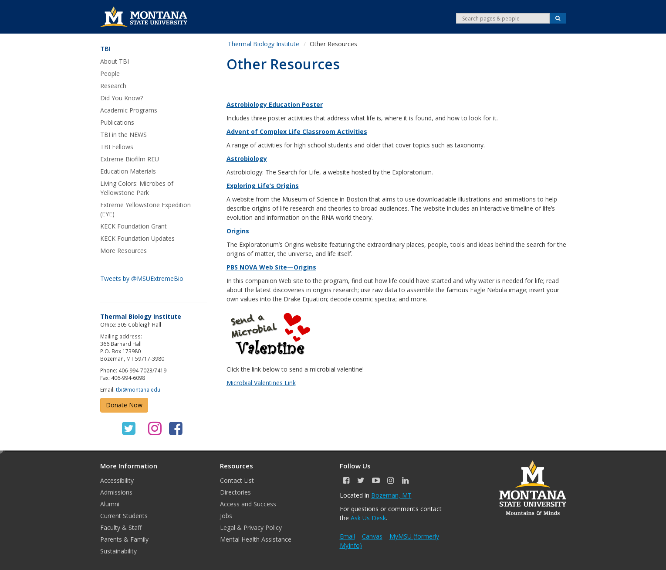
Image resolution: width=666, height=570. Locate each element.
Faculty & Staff (121, 527)
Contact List (237, 480)
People (110, 73)
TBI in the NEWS (123, 134)
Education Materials (128, 171)
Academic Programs (128, 110)
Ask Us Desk (368, 518)
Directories (235, 492)
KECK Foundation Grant (133, 226)
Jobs (226, 516)
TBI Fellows (116, 147)
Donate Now (124, 405)
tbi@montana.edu (138, 389)
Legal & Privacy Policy (251, 527)
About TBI (114, 61)
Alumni (109, 504)
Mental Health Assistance (255, 539)
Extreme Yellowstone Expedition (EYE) (145, 209)
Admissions (116, 492)
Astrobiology (247, 158)
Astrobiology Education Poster (275, 104)
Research (113, 86)
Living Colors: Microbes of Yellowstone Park (136, 188)
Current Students (124, 516)
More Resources (123, 250)
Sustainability (118, 551)
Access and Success (248, 504)
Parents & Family (124, 539)
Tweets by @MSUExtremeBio (141, 278)
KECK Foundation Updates (137, 238)
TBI (105, 48)
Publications (117, 122)
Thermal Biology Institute (263, 44)
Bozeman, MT (391, 495)
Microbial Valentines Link (261, 383)
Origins (238, 231)
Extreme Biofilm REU (129, 159)
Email (347, 536)
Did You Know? (121, 98)
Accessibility (117, 480)
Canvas (372, 536)
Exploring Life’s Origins (263, 185)
